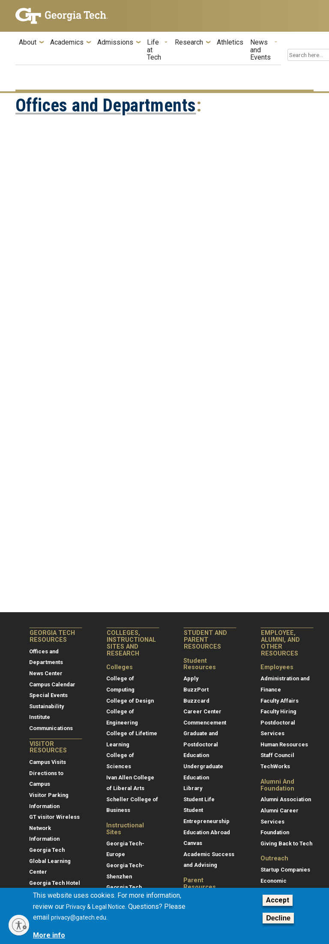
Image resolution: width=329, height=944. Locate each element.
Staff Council (277, 755)
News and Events (260, 50)
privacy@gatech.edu (78, 917)
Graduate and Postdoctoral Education (200, 744)
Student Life (199, 799)
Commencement (204, 722)
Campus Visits (47, 762)
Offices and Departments (105, 105)
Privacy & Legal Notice (95, 906)
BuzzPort (196, 689)
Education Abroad (206, 832)
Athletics (230, 42)
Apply (190, 678)
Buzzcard (196, 700)
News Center (46, 673)
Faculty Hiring (278, 711)
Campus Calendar (52, 684)
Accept (277, 900)
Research (189, 42)
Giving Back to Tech (286, 843)
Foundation (274, 832)
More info (49, 935)
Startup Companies (285, 869)
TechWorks (275, 766)
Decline (278, 918)
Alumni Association (285, 799)
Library (192, 788)
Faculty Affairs (279, 700)
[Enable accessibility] (19, 925)
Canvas (192, 843)
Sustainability (46, 706)
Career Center (202, 711)
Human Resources (284, 744)
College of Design (130, 700)
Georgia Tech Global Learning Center (50, 861)
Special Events (48, 695)
